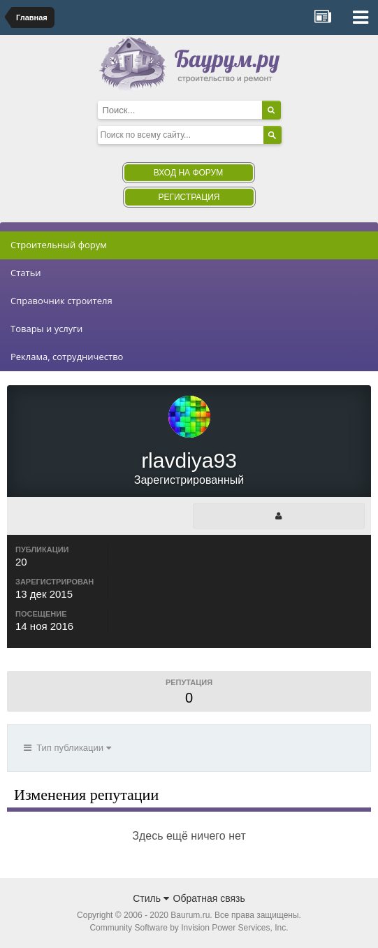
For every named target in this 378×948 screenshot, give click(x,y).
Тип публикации (67, 747)
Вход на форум (188, 173)
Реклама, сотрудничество (66, 356)
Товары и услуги (46, 328)
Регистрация (188, 197)
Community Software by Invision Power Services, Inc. (188, 928)
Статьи (25, 272)
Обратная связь (209, 898)
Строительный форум (58, 244)
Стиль (151, 898)
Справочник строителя (61, 300)
